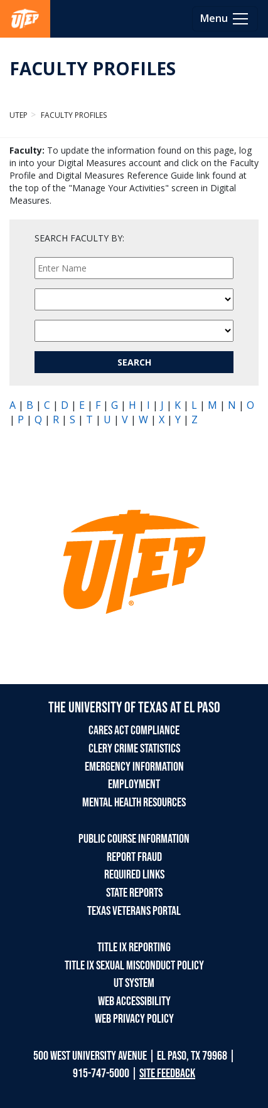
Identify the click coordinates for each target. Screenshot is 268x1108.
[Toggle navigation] (225, 18)
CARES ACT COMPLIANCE (134, 730)
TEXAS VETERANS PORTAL (134, 911)
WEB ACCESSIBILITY (134, 1001)
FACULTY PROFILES (92, 68)
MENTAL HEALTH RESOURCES (134, 802)
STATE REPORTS (134, 892)
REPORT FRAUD (134, 857)
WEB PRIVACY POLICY (134, 1018)
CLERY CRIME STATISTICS (134, 748)
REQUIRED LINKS (134, 874)
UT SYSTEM (134, 983)
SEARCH (134, 362)
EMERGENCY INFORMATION (134, 766)
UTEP (18, 115)
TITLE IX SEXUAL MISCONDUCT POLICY (134, 965)
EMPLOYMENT (134, 784)
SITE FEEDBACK (167, 1073)
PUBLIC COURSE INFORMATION (134, 839)
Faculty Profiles (73, 115)
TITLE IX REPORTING (134, 947)
